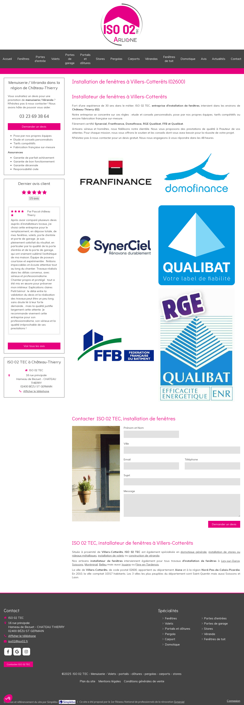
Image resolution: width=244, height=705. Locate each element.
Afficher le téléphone (36, 391)
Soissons (77, 564)
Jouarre (126, 564)
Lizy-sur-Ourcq (230, 561)
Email (127, 459)
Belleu (103, 564)
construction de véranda (144, 555)
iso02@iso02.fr (18, 641)
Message (129, 491)
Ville (126, 443)
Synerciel (179, 701)
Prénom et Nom (134, 428)
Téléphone (191, 459)
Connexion (233, 701)
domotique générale (194, 552)
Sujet (127, 475)
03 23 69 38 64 (34, 116)
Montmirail (91, 564)
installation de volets (111, 555)
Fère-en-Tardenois (147, 564)
